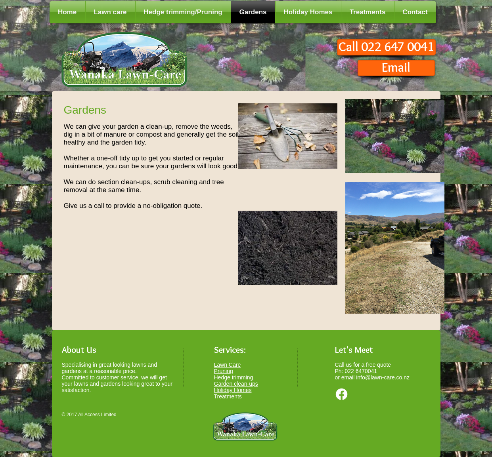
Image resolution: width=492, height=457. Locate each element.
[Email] (396, 68)
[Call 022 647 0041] (386, 47)
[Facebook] (341, 394)
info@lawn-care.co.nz (383, 377)
